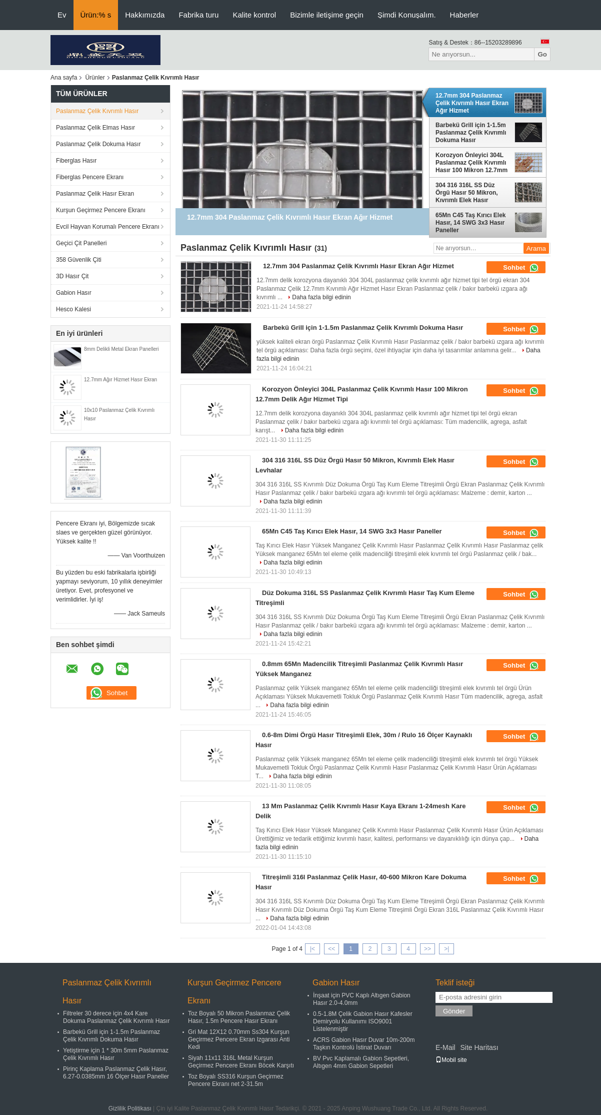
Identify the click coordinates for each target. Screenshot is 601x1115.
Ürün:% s (96, 15)
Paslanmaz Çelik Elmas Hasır (95, 127)
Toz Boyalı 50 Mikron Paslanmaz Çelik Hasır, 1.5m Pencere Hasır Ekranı (239, 1017)
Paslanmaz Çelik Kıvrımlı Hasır (97, 111)
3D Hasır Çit (72, 276)
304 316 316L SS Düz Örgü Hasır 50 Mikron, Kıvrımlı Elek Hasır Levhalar (467, 193)
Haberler (464, 15)
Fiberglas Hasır (76, 160)
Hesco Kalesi (73, 309)
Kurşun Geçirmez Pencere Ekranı (101, 210)
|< (312, 948)
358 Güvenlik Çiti (79, 259)
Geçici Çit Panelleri (81, 243)
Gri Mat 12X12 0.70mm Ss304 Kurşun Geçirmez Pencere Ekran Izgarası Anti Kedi (239, 1039)
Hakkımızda (144, 15)
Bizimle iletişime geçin (327, 15)
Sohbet (521, 268)
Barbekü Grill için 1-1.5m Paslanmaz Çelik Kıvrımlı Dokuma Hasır (471, 133)
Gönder (454, 1011)
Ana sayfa (63, 77)
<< (331, 948)
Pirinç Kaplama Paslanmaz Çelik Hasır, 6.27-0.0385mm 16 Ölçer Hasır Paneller (116, 1072)
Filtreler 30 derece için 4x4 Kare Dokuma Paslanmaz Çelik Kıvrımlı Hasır (116, 1017)
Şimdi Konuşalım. (407, 15)
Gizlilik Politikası (130, 1108)
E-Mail (446, 1047)
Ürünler (94, 77)
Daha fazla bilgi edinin (321, 297)
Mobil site (451, 1059)
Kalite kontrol (254, 15)
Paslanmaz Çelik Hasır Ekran (95, 193)
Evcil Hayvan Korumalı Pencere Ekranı (108, 226)
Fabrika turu (198, 15)
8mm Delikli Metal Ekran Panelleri (121, 349)
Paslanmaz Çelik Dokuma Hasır (98, 144)
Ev (62, 15)
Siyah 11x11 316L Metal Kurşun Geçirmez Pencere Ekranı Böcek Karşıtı (241, 1061)
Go (542, 54)
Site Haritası (479, 1047)
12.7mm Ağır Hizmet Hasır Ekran (120, 379)
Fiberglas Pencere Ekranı (90, 177)
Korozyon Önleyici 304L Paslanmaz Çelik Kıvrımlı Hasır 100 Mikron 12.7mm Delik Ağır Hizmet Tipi (472, 163)
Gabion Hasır (74, 292)
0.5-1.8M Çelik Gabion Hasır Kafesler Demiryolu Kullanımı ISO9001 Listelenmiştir (362, 1021)
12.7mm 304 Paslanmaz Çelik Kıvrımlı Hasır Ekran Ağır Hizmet (472, 103)
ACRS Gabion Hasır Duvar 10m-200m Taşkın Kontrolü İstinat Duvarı (363, 1043)
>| (446, 948)
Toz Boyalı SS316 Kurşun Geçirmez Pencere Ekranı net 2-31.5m (236, 1080)
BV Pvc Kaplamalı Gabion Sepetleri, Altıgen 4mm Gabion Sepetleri (361, 1062)
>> (427, 948)
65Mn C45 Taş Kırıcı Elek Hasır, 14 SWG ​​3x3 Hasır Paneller (471, 223)
